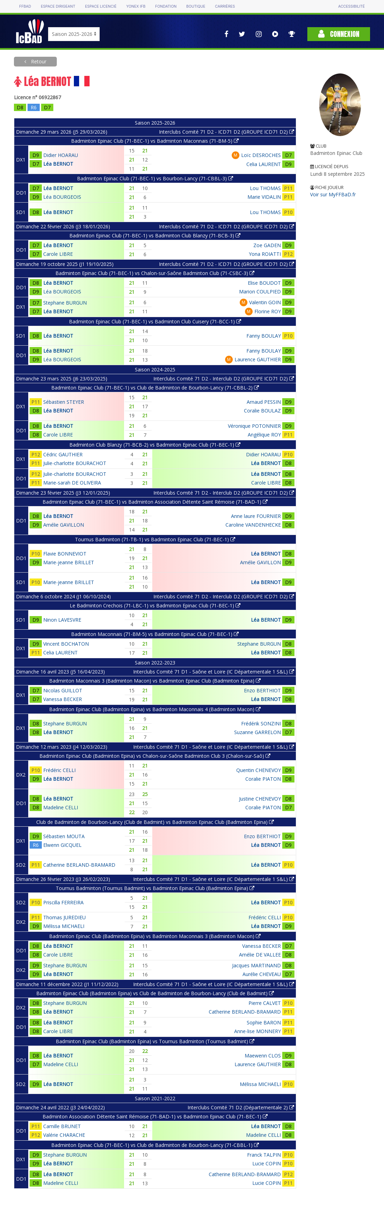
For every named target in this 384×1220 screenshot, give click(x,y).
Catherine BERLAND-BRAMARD (79, 864)
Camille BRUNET (62, 1126)
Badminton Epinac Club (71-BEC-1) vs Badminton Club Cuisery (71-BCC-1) (155, 321)
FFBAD (25, 6)
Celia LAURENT (263, 164)
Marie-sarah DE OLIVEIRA (72, 482)
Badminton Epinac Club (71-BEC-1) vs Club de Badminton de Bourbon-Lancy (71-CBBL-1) (155, 1145)
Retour (38, 61)
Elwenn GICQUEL (62, 845)
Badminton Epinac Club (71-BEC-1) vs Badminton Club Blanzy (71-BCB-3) (154, 235)
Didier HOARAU (60, 155)
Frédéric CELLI (59, 770)
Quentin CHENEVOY (258, 770)
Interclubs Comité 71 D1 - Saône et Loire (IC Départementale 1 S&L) (213, 671)
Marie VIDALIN (264, 197)
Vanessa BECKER (62, 699)
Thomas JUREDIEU (64, 917)
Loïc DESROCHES (261, 155)
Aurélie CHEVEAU (262, 974)
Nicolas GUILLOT (62, 690)
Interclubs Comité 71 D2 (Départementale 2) (240, 1107)
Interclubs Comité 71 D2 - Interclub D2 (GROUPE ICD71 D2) (223, 378)
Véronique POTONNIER (254, 426)
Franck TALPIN (264, 1154)
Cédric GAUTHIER (63, 454)
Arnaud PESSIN (264, 402)
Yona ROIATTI (265, 254)
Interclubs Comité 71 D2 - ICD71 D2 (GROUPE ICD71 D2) (226, 131)
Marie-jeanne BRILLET (68, 562)
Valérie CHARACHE (64, 1135)
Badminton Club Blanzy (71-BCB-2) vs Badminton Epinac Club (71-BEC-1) (154, 444)
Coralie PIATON (263, 779)
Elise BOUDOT (264, 283)
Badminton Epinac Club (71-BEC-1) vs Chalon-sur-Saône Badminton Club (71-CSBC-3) (154, 273)
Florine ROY (267, 311)
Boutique (195, 6)
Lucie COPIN (266, 1163)
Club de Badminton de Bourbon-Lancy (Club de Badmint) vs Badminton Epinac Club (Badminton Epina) (155, 822)
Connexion (338, 34)
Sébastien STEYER (63, 402)
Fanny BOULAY (263, 335)
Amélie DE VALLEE (260, 954)
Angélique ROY (264, 434)
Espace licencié (100, 6)
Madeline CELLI (60, 807)
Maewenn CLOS (263, 1055)
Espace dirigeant (58, 6)
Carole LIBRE (58, 254)
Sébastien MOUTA (64, 836)
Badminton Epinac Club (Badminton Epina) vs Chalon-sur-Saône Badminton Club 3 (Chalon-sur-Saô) (154, 756)
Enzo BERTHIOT (262, 690)
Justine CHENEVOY (260, 798)
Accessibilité (351, 6)
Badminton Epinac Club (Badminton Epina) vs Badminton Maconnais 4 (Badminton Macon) (155, 709)
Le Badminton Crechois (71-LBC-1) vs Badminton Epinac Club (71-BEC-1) (155, 605)
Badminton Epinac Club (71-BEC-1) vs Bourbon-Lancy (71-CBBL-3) (155, 178)
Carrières (225, 6)
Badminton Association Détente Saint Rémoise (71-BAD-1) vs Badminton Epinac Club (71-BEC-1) (155, 1116)
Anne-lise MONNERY (257, 1031)
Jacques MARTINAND (256, 965)
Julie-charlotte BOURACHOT (74, 463)
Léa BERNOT (58, 163)
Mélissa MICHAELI (63, 926)
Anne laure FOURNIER (256, 516)
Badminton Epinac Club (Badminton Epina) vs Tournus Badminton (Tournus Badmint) (155, 1041)
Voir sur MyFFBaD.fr (333, 194)
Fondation (165, 6)
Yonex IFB (135, 6)
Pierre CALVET (264, 1003)
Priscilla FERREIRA (63, 902)
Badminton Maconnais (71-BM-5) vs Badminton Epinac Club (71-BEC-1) (155, 634)
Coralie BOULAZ (262, 410)
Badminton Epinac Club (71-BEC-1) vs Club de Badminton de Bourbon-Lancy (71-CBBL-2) (155, 387)
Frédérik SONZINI (261, 723)
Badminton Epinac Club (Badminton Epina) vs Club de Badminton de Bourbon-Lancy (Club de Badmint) (155, 993)
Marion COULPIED (260, 291)
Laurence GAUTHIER (258, 359)
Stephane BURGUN (65, 302)
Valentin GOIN (265, 302)
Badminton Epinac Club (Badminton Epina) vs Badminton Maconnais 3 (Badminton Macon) (155, 936)
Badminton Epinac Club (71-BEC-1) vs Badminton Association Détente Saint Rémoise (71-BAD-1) (155, 501)
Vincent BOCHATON (66, 643)
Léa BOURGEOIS (62, 197)
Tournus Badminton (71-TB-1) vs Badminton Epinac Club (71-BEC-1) (155, 539)
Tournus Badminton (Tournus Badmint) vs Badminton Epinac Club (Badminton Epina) (155, 888)
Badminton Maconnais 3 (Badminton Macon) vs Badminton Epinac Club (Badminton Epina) (155, 680)
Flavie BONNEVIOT (64, 553)
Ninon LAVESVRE (62, 619)
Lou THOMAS (265, 188)
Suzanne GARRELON (257, 732)
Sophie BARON (264, 1022)
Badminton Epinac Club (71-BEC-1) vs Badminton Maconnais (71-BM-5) (155, 140)
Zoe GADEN (267, 245)
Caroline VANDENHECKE (253, 524)
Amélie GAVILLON (63, 524)
